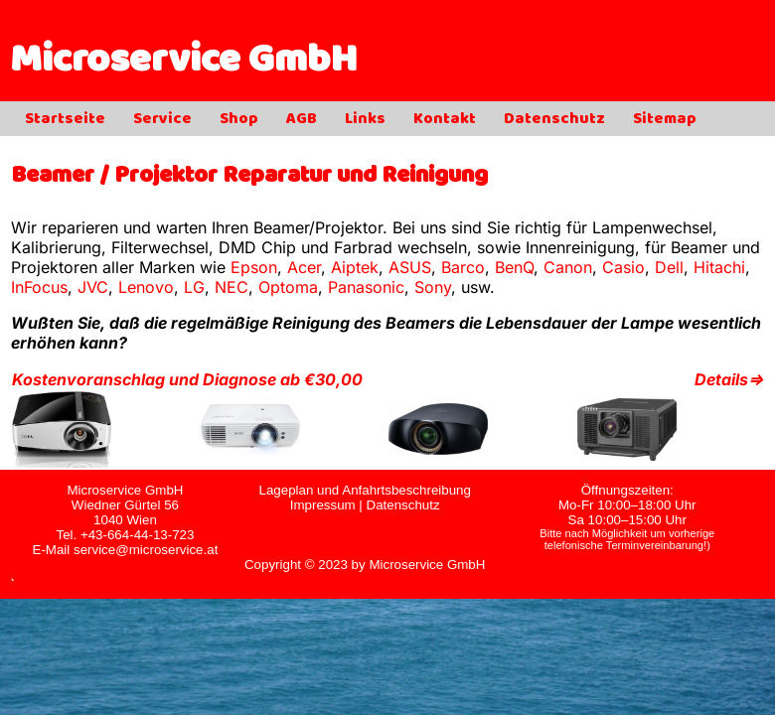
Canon (567, 267)
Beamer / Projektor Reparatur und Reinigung (249, 177)
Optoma (288, 287)
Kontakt (444, 120)
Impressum (323, 505)
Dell (669, 267)
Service (162, 120)
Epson (254, 267)
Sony (432, 287)
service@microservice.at (146, 549)
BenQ (514, 267)
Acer (304, 267)
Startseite (65, 120)
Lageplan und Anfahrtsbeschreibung (364, 490)
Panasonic (366, 287)
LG (194, 287)
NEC (231, 287)
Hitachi (719, 267)
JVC (93, 287)
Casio (623, 267)
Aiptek (355, 267)
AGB (301, 120)
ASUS (409, 267)
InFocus (39, 287)
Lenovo (146, 287)
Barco (463, 267)
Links (365, 120)
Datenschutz (554, 120)
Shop (239, 120)
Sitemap (665, 120)
